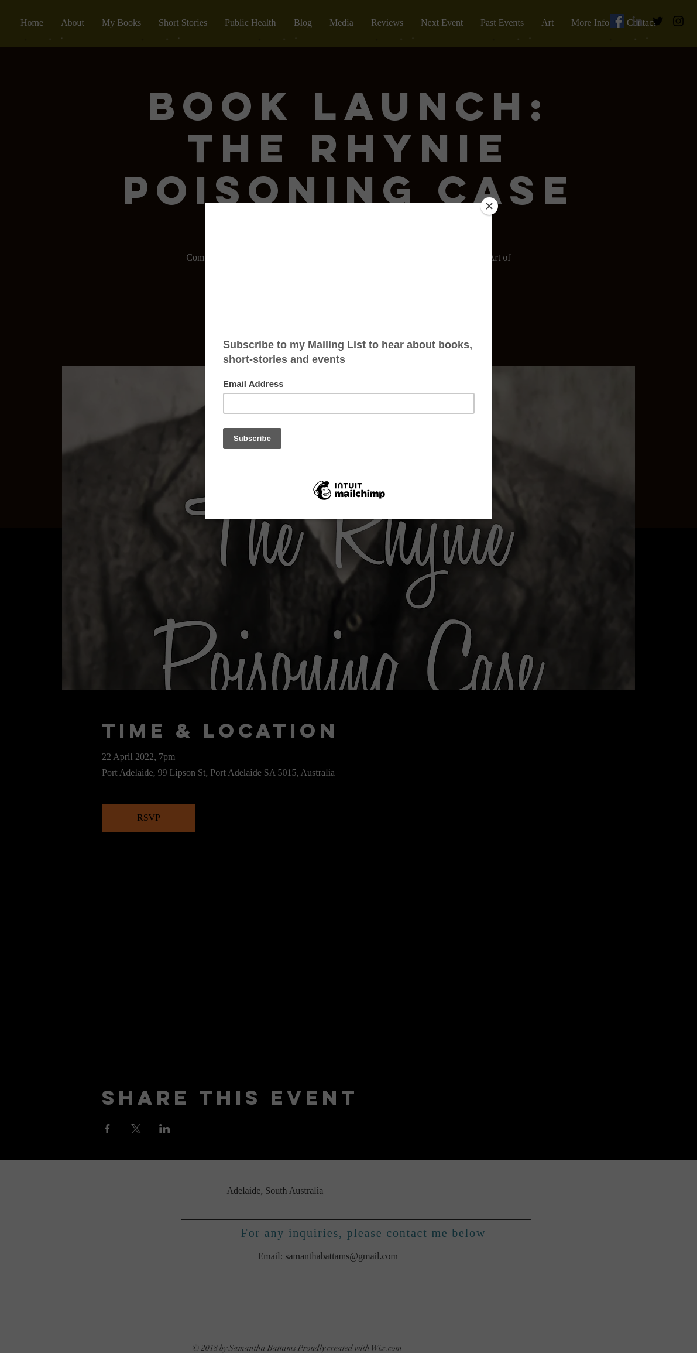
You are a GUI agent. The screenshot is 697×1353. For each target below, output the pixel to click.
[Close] (489, 206)
